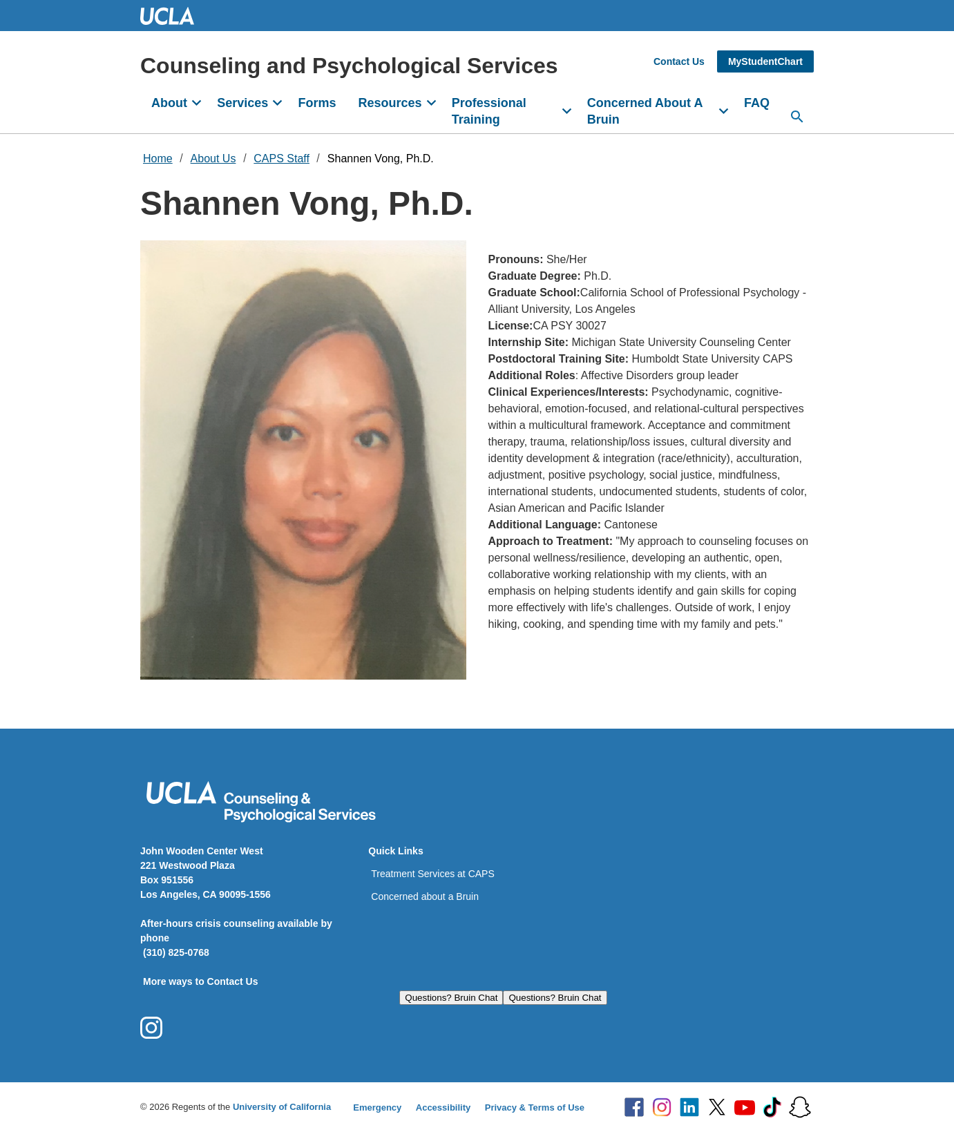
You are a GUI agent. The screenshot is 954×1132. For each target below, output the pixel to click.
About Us (213, 158)
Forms (317, 103)
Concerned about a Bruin (425, 896)
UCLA (173, 15)
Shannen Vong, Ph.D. (380, 158)
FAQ (757, 103)
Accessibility (443, 1107)
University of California (282, 1107)
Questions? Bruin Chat (451, 997)
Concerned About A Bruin (645, 111)
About (169, 103)
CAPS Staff (281, 158)
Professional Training (489, 111)
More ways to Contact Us (200, 981)
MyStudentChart (765, 61)
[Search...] (797, 116)
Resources (389, 103)
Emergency (377, 1107)
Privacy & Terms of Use (534, 1107)
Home (158, 158)
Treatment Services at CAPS (432, 873)
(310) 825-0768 (176, 952)
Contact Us (679, 61)
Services (242, 103)
